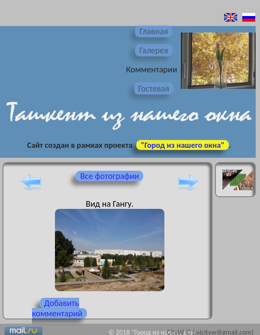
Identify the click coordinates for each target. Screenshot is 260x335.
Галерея (153, 50)
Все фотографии (109, 176)
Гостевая (154, 88)
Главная (153, 31)
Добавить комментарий (57, 308)
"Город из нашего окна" (182, 145)
